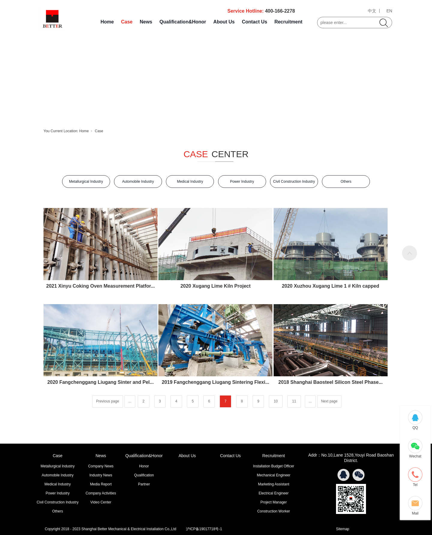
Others (345, 181)
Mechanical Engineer (273, 475)
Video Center (100, 502)
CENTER (230, 154)
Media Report (101, 484)
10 (276, 401)
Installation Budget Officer (273, 466)
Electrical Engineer (274, 493)
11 (294, 401)
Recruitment (288, 21)
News (146, 21)
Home (107, 21)
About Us (224, 21)
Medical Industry (190, 181)
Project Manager (273, 502)
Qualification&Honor (183, 21)
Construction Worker (273, 511)
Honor (144, 466)
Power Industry (242, 181)
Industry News (100, 475)
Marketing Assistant (273, 484)
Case (126, 21)
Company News (101, 466)
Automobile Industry (138, 181)
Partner (144, 484)
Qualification (144, 475)
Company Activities (101, 493)
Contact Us (254, 21)
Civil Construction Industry (294, 181)
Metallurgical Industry (86, 181)
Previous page (107, 401)
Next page (329, 401)
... (129, 401)
